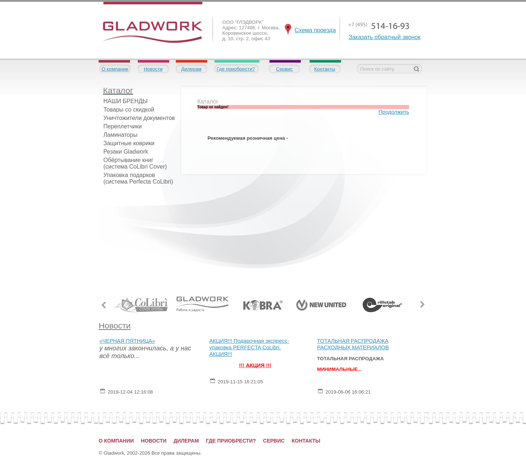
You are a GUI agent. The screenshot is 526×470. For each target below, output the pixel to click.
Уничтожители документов (139, 118)
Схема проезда (315, 30)
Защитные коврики (129, 143)
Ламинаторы (120, 135)
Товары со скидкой (128, 109)
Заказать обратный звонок (384, 37)
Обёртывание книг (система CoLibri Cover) (135, 163)
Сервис (284, 69)
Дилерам (191, 69)
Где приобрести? (236, 69)
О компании (115, 69)
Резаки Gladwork (125, 151)
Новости (153, 69)
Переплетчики (122, 126)
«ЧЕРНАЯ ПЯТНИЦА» (127, 341)
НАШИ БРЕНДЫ (125, 101)
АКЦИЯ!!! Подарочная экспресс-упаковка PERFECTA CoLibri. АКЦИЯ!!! (249, 347)
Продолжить (393, 112)
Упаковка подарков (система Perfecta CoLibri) (138, 178)
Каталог (207, 101)
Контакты (324, 69)
